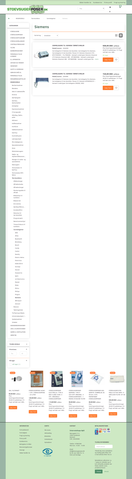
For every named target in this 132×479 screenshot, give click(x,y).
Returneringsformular (25, 447)
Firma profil (108, 2)
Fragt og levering (119, 2)
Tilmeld (99, 471)
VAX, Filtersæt (14, 390)
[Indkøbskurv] (121, 7)
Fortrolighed (23, 433)
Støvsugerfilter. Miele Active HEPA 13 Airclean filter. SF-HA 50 (117, 393)
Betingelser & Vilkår (25, 444)
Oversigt (21, 450)
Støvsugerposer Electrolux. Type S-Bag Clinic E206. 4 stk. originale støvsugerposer (56, 394)
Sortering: (37, 35)
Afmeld (106, 471)
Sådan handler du (85, 2)
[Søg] (103, 8)
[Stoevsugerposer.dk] (27, 9)
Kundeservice (97, 2)
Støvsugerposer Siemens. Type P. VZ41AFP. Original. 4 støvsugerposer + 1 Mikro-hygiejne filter (77, 394)
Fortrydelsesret (24, 430)
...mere (96, 59)
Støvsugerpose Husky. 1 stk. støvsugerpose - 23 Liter (37, 392)
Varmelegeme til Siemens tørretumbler (68, 45)
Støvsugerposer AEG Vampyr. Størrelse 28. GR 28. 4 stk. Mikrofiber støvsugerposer (97, 394)
